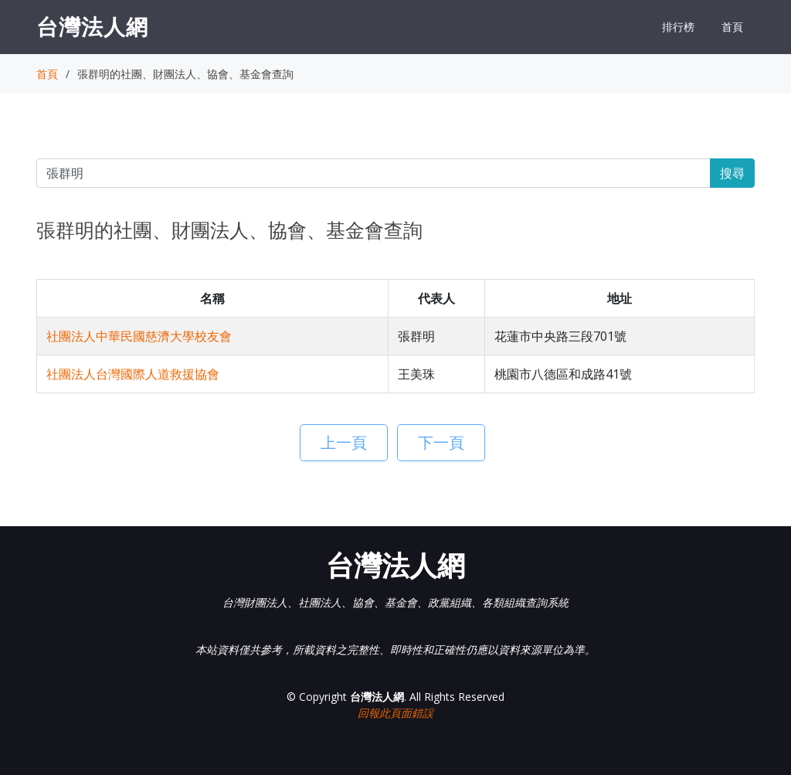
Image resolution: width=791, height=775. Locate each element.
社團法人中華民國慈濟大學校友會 (139, 336)
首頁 (732, 26)
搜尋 (732, 173)
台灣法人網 (92, 26)
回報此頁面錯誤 (395, 712)
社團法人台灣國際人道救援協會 (132, 373)
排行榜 (678, 26)
